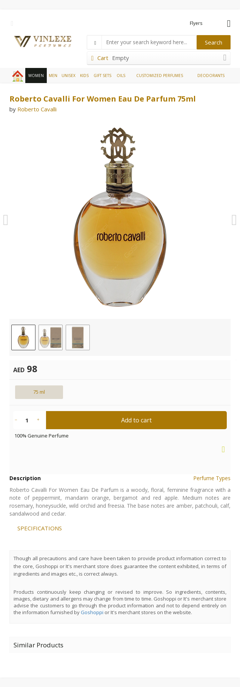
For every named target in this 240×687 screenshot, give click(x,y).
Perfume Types (212, 478)
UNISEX (68, 75)
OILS (121, 75)
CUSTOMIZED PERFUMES (159, 75)
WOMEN (36, 75)
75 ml (39, 391)
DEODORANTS (211, 75)
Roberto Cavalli (37, 109)
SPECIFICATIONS (39, 528)
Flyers (196, 23)
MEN (53, 75)
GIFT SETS (102, 75)
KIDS (84, 75)
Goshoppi (92, 612)
